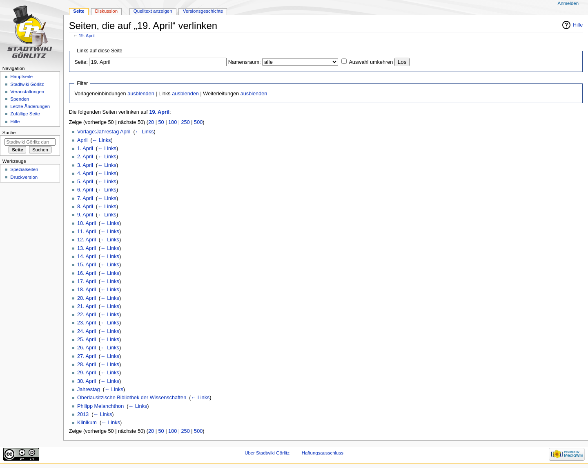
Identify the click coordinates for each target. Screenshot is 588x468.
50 (161, 122)
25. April (86, 339)
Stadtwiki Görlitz (27, 84)
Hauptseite (21, 76)
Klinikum (87, 422)
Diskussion (106, 11)
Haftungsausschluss (322, 452)
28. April (86, 364)
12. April (86, 240)
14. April (86, 256)
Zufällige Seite (25, 113)
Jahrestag (88, 389)
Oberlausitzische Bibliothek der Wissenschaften (131, 397)
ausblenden (140, 94)
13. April (86, 248)
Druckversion (24, 177)
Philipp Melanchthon (100, 406)
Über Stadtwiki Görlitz (267, 452)
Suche (9, 132)
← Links (144, 132)
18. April (86, 289)
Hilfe (578, 25)
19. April (87, 35)
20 (151, 122)
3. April (85, 165)
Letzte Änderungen (30, 106)
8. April (85, 206)
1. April (85, 148)
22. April (86, 314)
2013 (83, 414)
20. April (86, 298)
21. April (86, 306)
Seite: (80, 62)
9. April (85, 215)
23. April (86, 323)
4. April (85, 173)
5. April (85, 181)
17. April (86, 281)
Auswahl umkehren (371, 62)
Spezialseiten (24, 169)
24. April (86, 331)
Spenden (19, 99)
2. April (85, 157)
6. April (85, 190)
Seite (78, 11)
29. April (86, 373)
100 (172, 122)
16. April (86, 273)
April (82, 140)
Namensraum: (244, 62)
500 (198, 122)
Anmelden (568, 3)
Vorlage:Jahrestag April (103, 132)
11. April (86, 231)
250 (185, 122)
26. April (86, 348)
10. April (86, 223)
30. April (86, 381)
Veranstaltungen (27, 91)
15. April (86, 265)
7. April (85, 198)
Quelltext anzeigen (153, 11)
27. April (86, 356)
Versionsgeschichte (203, 11)
